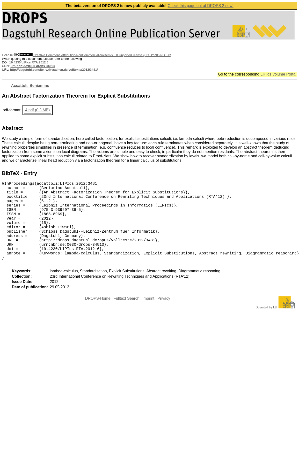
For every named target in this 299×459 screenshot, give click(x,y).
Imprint (148, 316)
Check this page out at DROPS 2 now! (200, 6)
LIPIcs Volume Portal (278, 74)
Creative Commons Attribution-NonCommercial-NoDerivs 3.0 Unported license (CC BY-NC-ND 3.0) (93, 55)
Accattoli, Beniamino (30, 86)
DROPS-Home (97, 316)
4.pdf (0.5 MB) (37, 110)
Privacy (164, 316)
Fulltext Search (126, 316)
